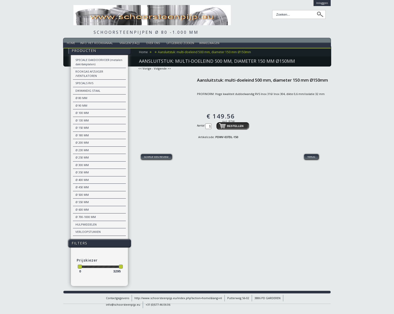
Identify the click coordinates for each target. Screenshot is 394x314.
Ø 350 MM (82, 172)
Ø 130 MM (82, 120)
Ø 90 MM (81, 105)
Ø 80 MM (81, 98)
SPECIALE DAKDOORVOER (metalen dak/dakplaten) (98, 62)
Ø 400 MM (82, 180)
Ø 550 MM (82, 202)
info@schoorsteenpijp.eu (123, 304)
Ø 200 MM (82, 142)
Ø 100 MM (82, 113)
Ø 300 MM (82, 165)
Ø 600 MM (82, 209)
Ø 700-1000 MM (85, 217)
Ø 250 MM (82, 157)
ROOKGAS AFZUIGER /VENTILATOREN (89, 74)
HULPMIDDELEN (86, 224)
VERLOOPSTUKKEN (88, 232)
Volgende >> (162, 68)
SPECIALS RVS (84, 83)
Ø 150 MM (82, 128)
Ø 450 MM (82, 187)
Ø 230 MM (82, 150)
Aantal (201, 125)
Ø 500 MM (82, 195)
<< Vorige (144, 68)
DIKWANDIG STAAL (87, 90)
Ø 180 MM (82, 135)
